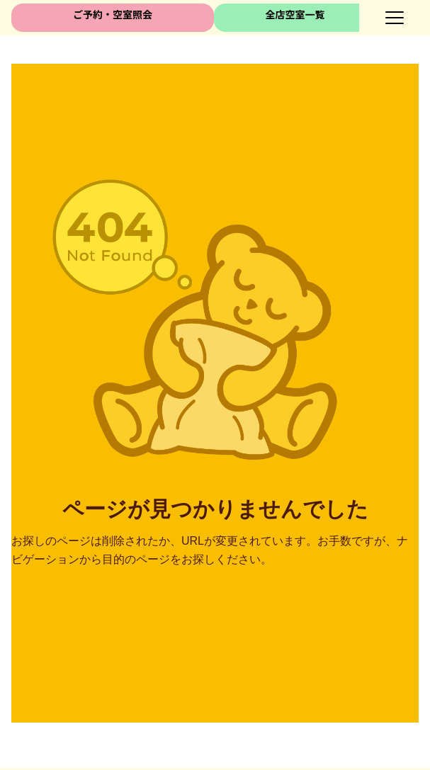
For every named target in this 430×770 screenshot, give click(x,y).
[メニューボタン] (394, 17)
